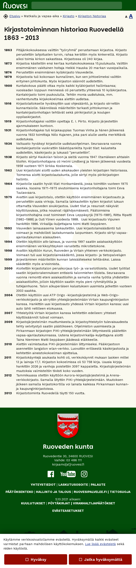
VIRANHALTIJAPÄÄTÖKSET (94, 503)
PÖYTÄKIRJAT (59, 503)
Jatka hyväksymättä (100, 559)
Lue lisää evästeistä (100, 544)
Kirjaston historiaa (92, 16)
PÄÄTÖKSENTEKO (19, 492)
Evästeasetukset (68, 511)
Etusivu (14, 16)
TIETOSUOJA (120, 492)
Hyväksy (35, 559)
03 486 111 (74, 460)
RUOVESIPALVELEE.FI (90, 492)
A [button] (126, 17)
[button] (129, 5)
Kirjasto (68, 16)
